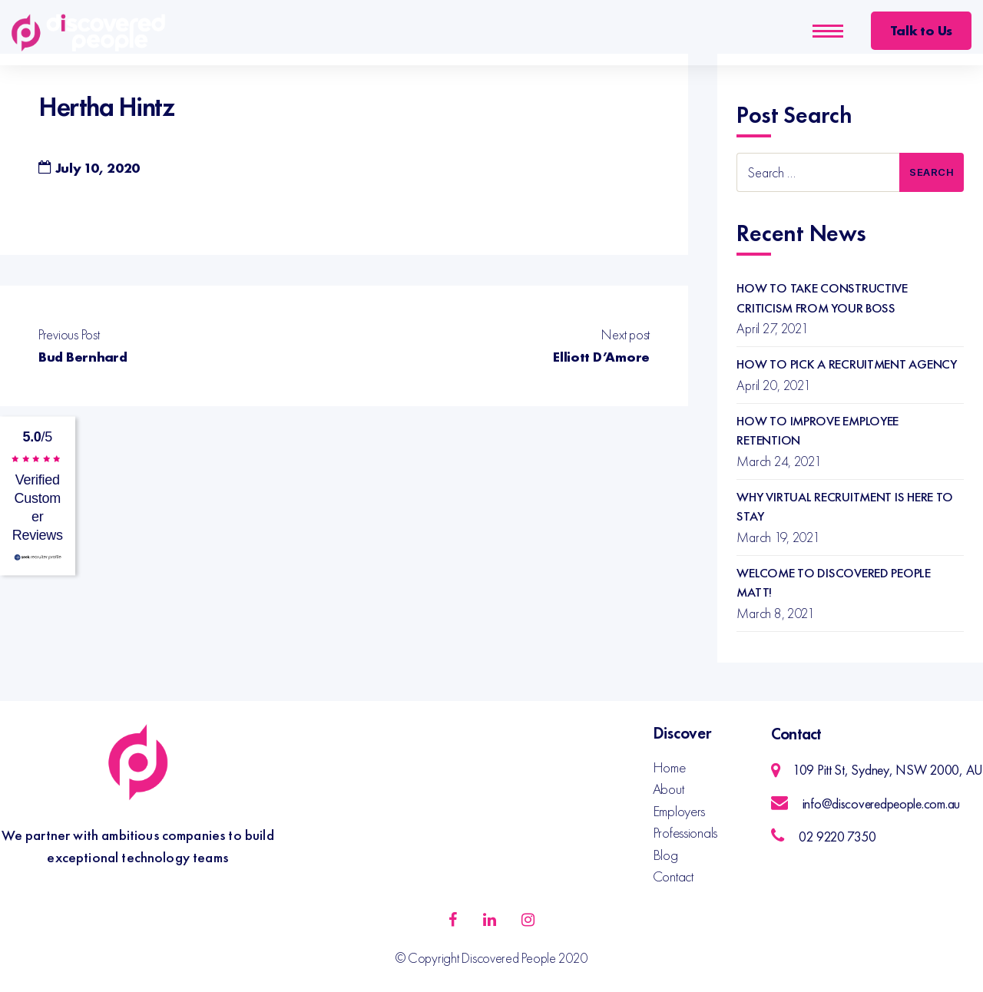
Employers (679, 811)
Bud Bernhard (82, 356)
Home (669, 767)
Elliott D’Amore (601, 356)
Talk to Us (921, 30)
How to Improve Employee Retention (817, 430)
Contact (673, 876)
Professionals (685, 832)
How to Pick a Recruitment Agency (846, 363)
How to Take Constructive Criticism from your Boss (822, 297)
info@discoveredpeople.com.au (881, 803)
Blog (665, 855)
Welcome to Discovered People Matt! (833, 582)
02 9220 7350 (837, 836)
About (668, 789)
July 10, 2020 (98, 168)
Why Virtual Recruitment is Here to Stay (844, 506)
